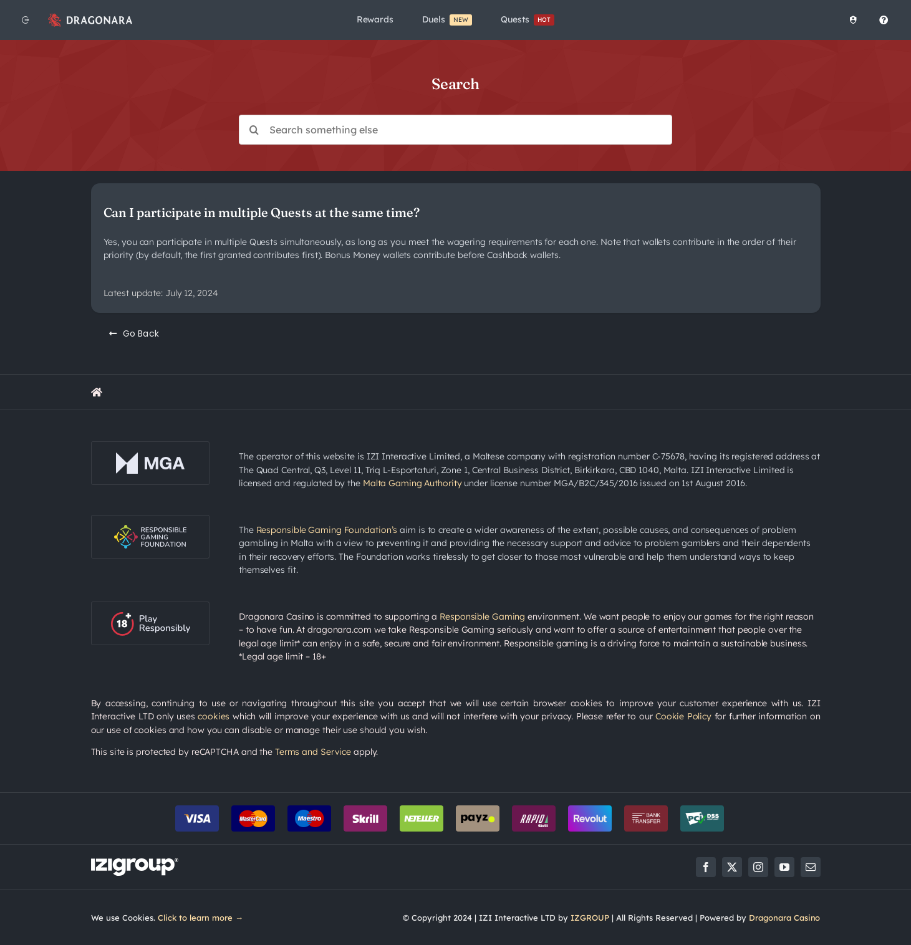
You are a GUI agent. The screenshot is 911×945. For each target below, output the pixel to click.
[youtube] (784, 867)
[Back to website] (25, 20)
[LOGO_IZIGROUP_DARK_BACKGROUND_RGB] (134, 862)
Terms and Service (313, 751)
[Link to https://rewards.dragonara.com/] (96, 392)
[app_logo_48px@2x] (90, 16)
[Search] (254, 130)
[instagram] (758, 867)
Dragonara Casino (785, 918)
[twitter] (732, 867)
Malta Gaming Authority (412, 483)
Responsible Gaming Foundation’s (327, 529)
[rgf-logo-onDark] (150, 519)
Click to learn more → (200, 918)
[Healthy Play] (850, 20)
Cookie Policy (683, 716)
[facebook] (706, 867)
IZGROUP (590, 918)
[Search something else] (455, 130)
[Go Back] (134, 333)
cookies (213, 716)
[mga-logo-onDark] (150, 445)
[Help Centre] (881, 20)
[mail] (811, 867)
